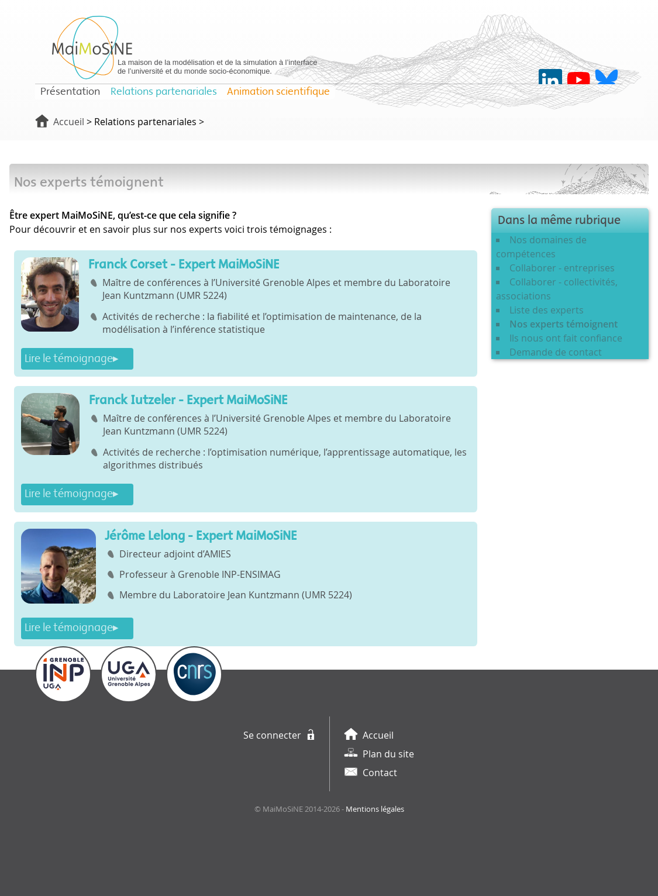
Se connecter (272, 735)
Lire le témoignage (69, 358)
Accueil (68, 121)
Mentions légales (375, 809)
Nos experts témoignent (563, 324)
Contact (380, 772)
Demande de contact (555, 352)
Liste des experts (546, 310)
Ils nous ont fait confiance (565, 338)
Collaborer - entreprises (562, 267)
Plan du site (388, 753)
